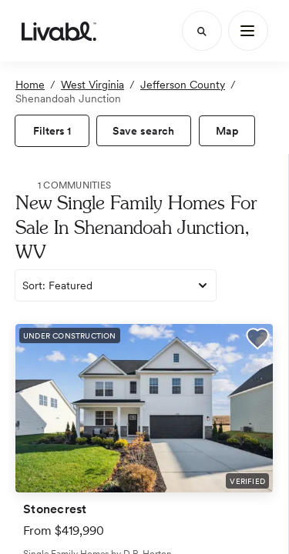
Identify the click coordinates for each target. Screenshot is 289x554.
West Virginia (92, 84)
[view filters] (52, 130)
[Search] (202, 31)
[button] (257, 341)
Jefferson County (182, 84)
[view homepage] (59, 31)
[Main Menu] (248, 31)
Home (30, 84)
